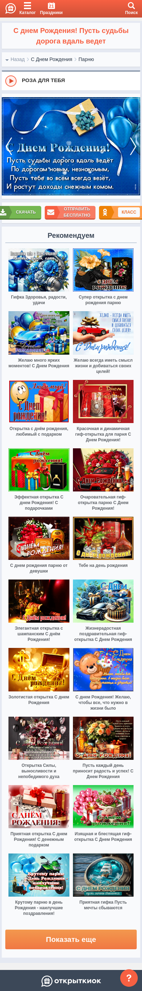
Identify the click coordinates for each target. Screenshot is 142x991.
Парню (86, 59)
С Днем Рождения (51, 59)
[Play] (11, 81)
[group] (71, 80)
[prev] (9, 146)
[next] (133, 146)
